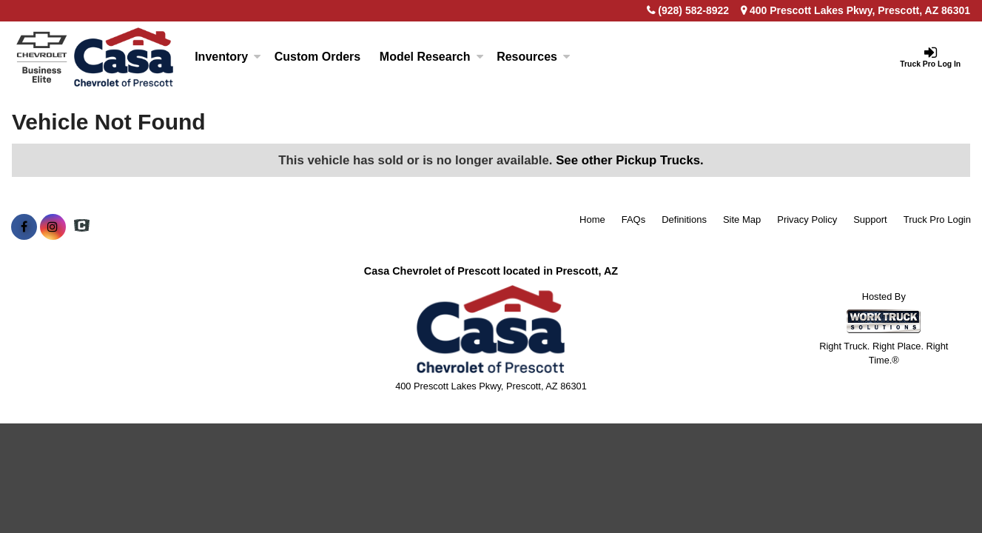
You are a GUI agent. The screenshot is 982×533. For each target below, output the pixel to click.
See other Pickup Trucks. (630, 160)
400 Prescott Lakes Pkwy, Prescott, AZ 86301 (855, 10)
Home (592, 219)
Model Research (432, 56)
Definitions (684, 219)
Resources (534, 56)
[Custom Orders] (317, 57)
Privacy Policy (807, 219)
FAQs (634, 219)
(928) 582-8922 (693, 10)
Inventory (228, 56)
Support (870, 219)
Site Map (742, 219)
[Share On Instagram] (53, 227)
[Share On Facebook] (24, 227)
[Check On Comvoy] (82, 227)
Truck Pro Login (937, 219)
